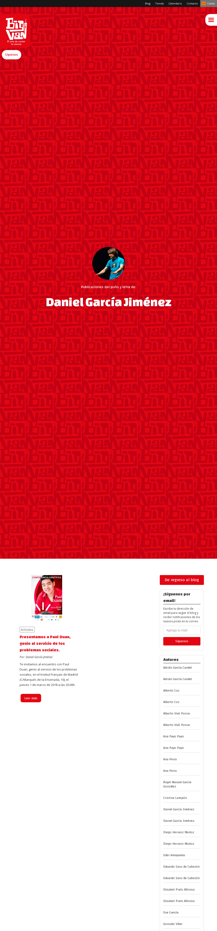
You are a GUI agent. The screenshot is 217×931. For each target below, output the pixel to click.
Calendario (175, 3)
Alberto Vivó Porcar (176, 713)
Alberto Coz (171, 691)
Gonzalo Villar (172, 924)
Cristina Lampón (175, 798)
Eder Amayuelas (174, 855)
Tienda (159, 3)
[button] (11, 54)
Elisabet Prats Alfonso (179, 890)
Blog (147, 3)
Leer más (30, 698)
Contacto (192, 3)
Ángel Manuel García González (177, 784)
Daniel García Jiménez (178, 809)
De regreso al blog (182, 580)
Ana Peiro (170, 759)
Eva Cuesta (170, 912)
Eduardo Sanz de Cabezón (181, 867)
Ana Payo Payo (173, 736)
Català (211, 3)
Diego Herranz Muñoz (178, 832)
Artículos (27, 629)
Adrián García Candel (177, 668)
